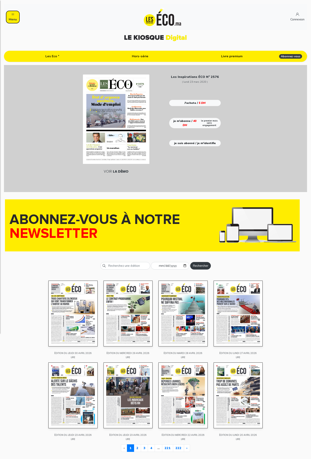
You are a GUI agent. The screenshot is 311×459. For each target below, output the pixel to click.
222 (178, 448)
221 (168, 448)
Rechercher (200, 266)
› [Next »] (186, 448)
